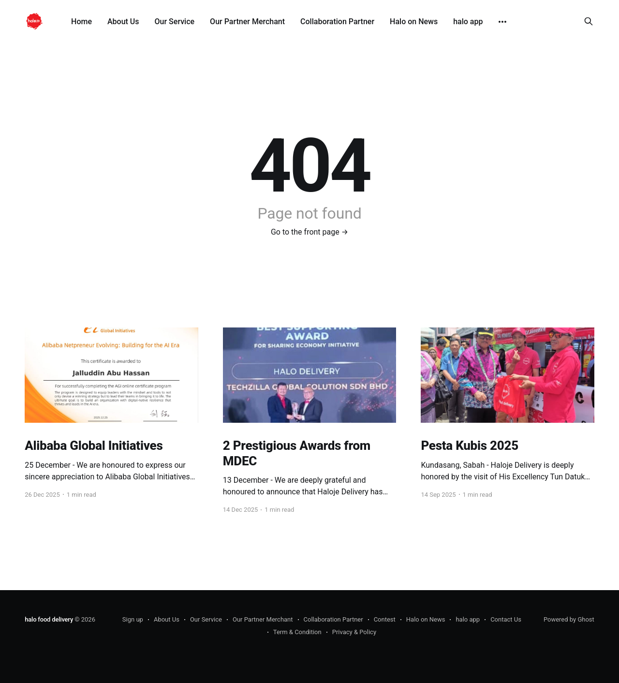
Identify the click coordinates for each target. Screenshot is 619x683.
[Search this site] (588, 21)
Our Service (175, 21)
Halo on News (414, 21)
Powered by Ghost (569, 619)
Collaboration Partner (337, 21)
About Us (123, 21)
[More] (502, 22)
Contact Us (505, 619)
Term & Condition (297, 632)
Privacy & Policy (354, 632)
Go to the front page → (309, 232)
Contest (385, 619)
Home (81, 21)
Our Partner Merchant (247, 21)
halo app (468, 21)
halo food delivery (49, 619)
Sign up (132, 619)
